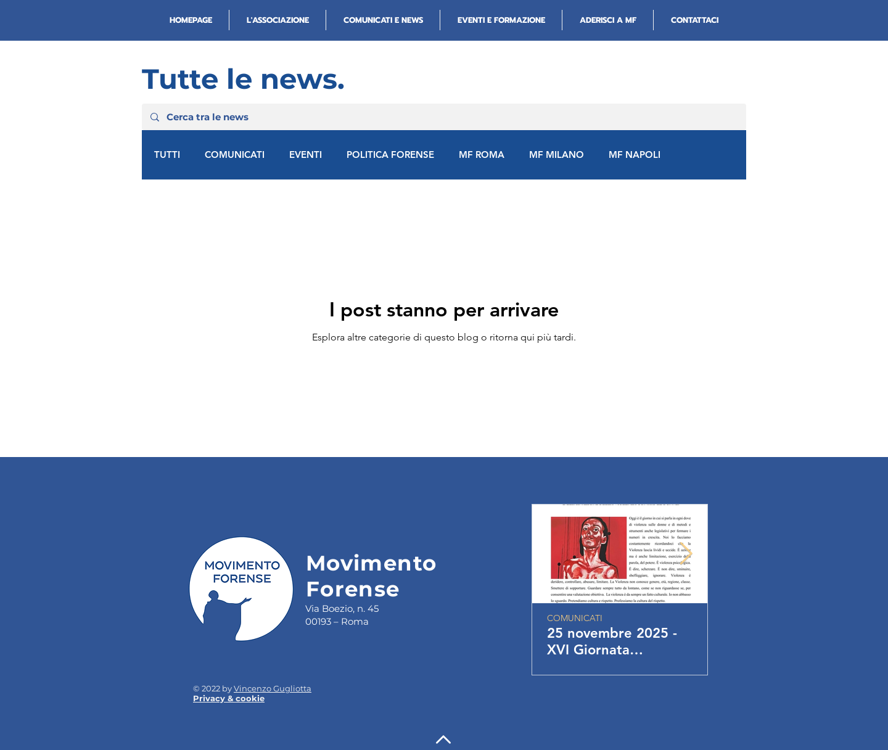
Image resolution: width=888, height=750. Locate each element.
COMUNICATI (235, 154)
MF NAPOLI (634, 154)
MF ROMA (481, 154)
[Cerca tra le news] (443, 117)
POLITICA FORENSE (390, 154)
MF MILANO (556, 154)
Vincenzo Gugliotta (272, 688)
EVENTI (305, 154)
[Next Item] (686, 554)
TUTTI (167, 154)
